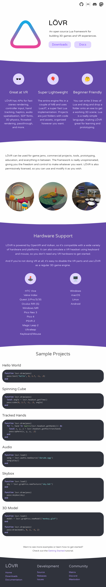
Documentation (13, 579)
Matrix (72, 572)
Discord (73, 575)
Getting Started (56, 550)
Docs (82, 44)
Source (41, 572)
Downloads (60, 44)
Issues (40, 579)
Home (8, 572)
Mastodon (74, 579)
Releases (42, 575)
